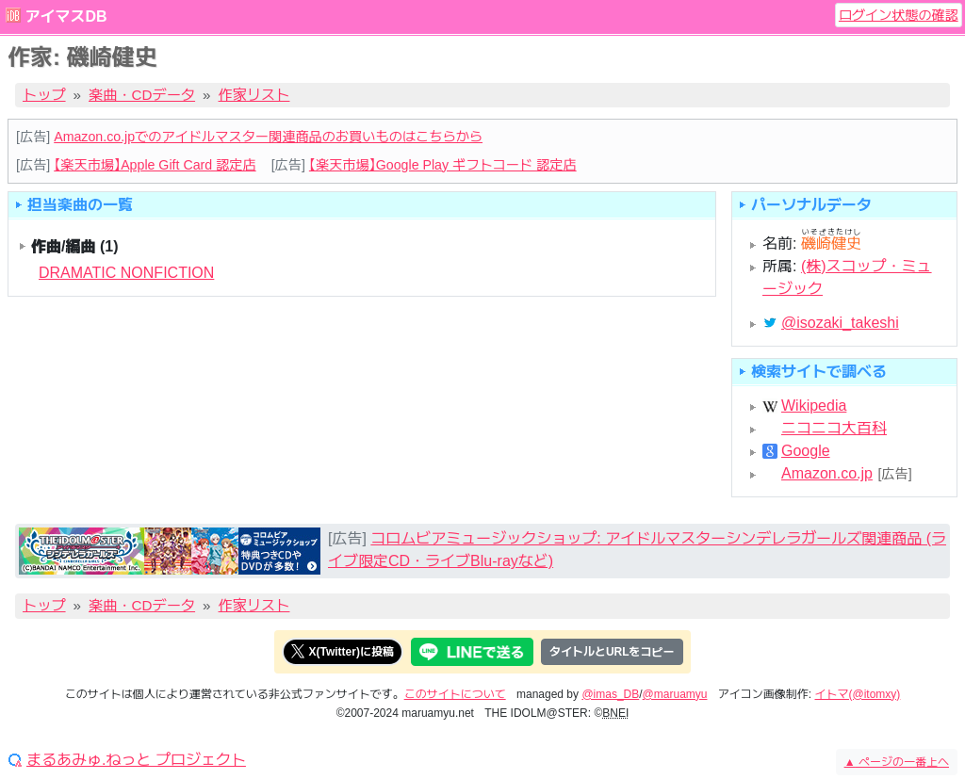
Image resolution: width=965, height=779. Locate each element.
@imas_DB (610, 694)
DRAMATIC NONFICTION (126, 273)
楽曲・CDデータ (142, 95)
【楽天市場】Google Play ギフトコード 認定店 (443, 164)
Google (805, 451)
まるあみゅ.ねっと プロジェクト (136, 760)
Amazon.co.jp (827, 473)
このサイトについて (455, 694)
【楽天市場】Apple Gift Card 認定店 (154, 164)
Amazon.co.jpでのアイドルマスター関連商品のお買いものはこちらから (268, 136)
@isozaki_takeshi (840, 323)
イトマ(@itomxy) (858, 694)
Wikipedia (813, 406)
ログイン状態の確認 (898, 15)
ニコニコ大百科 (834, 428)
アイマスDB (65, 16)
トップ (44, 95)
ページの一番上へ (896, 762)
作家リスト (254, 95)
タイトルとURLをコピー (612, 651)
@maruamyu (675, 694)
